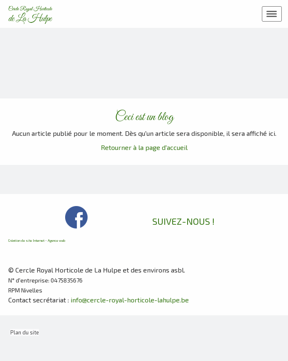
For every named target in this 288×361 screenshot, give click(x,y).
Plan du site (24, 332)
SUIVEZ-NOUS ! (183, 221)
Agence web (56, 240)
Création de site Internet (26, 240)
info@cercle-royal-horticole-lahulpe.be (130, 300)
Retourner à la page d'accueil (144, 147)
